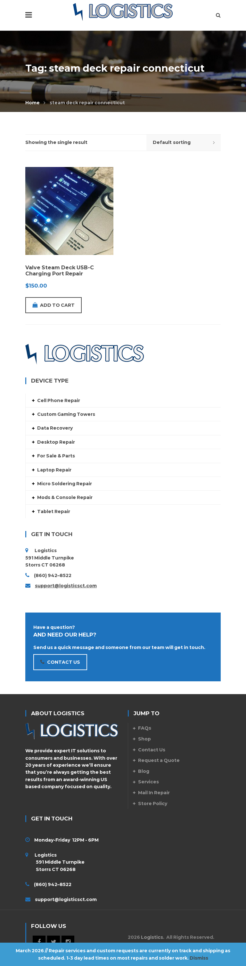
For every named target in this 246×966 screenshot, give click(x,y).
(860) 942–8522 (52, 575)
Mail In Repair (154, 793)
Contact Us (151, 750)
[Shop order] (183, 143)
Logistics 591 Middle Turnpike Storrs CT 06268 (55, 862)
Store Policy (152, 803)
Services (148, 782)
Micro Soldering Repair (64, 484)
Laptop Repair (54, 470)
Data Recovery (55, 428)
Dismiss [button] (199, 958)
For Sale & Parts (56, 456)
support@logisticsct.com (66, 586)
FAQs (144, 728)
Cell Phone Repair (58, 400)
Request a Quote (159, 760)
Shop (144, 739)
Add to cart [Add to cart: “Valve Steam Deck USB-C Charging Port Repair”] (53, 305)
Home (32, 103)
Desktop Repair (56, 442)
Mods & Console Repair (65, 497)
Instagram (68, 942)
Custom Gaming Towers (66, 414)
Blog (143, 771)
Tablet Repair (53, 511)
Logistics (152, 937)
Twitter (53, 942)
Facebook (39, 942)
